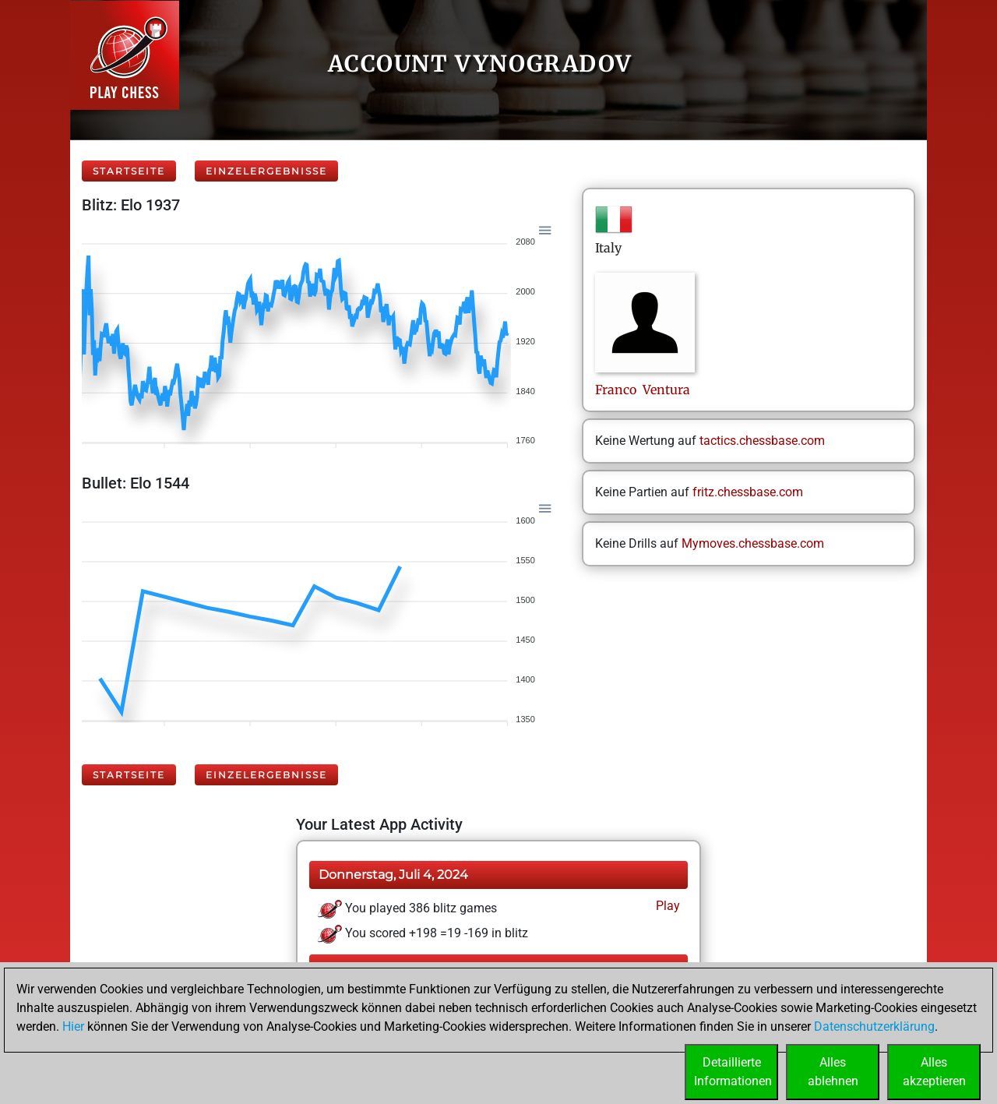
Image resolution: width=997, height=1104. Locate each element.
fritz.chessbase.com (747, 492)
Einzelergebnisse (266, 171)
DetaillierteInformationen (733, 1071)
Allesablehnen (833, 1071)
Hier (73, 1026)
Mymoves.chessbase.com (753, 543)
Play (666, 905)
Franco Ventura (642, 389)
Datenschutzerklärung (874, 1026)
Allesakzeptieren (934, 1071)
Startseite (129, 171)
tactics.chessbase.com (762, 440)
